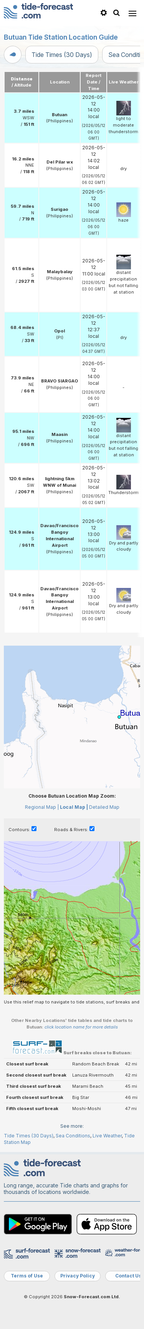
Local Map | (74, 807)
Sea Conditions (73, 1136)
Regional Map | (42, 807)
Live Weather (107, 1136)
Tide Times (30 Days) (61, 54)
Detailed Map (104, 807)
